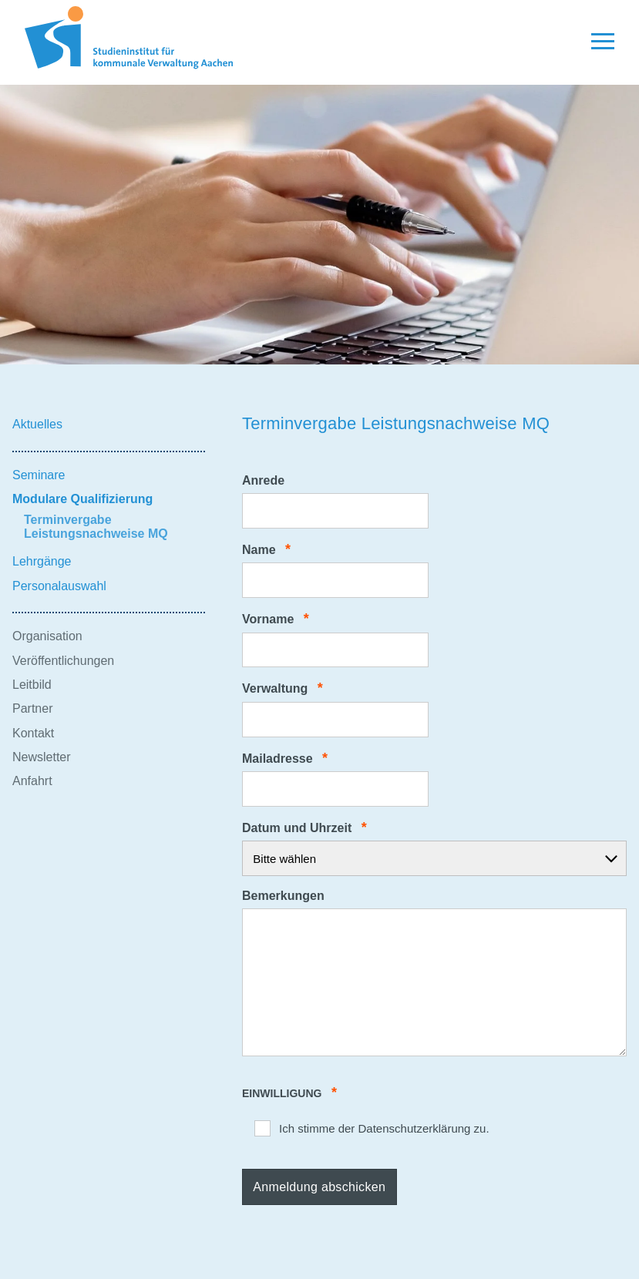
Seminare (38, 475)
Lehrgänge (42, 561)
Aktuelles (37, 424)
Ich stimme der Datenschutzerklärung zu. (384, 1128)
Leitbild (32, 684)
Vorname (275, 619)
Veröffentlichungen (63, 660)
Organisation (47, 636)
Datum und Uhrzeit (304, 828)
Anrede (263, 480)
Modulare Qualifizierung (82, 498)
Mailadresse (285, 758)
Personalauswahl (59, 586)
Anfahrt (32, 780)
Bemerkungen (283, 895)
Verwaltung (282, 688)
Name (266, 550)
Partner (32, 708)
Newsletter (41, 757)
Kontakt (33, 733)
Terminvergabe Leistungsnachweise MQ (96, 526)
